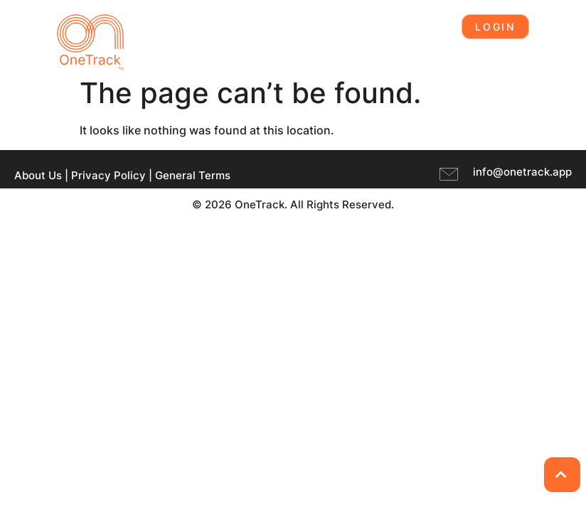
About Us (38, 175)
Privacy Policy (108, 175)
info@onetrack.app (522, 171)
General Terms (192, 175)
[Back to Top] (562, 474)
